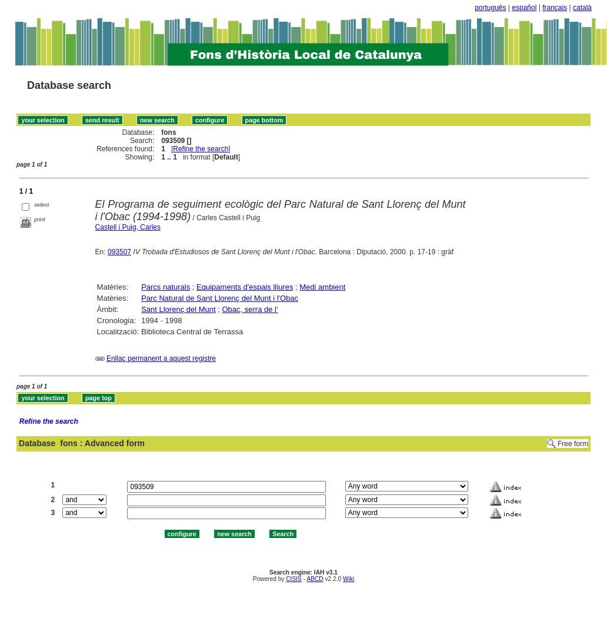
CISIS (294, 579)
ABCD (314, 579)
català (582, 8)
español (524, 8)
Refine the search (200, 149)
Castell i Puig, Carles (128, 227)
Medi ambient (322, 287)
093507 (119, 252)
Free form (573, 444)
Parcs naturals (165, 287)
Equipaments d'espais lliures (244, 287)
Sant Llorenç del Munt (178, 309)
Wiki (348, 579)
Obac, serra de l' (250, 309)
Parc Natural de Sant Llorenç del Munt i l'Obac (219, 298)
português (490, 8)
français (554, 8)
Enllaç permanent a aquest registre (161, 358)
